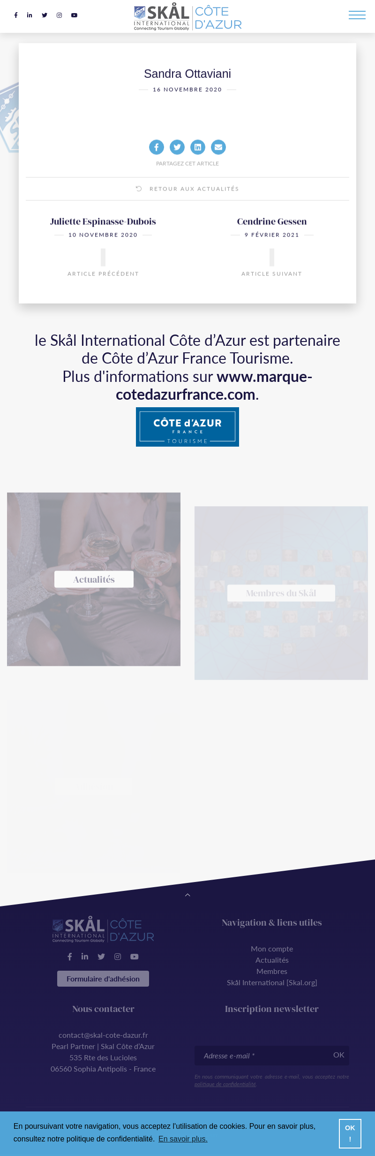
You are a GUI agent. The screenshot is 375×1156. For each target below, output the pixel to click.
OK (339, 1054)
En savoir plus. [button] (183, 1139)
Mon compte (272, 948)
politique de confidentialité (225, 1084)
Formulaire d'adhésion (103, 978)
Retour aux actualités (188, 202)
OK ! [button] (350, 1133)
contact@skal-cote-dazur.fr (103, 1034)
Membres (271, 970)
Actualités (272, 959)
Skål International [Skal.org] (272, 982)
